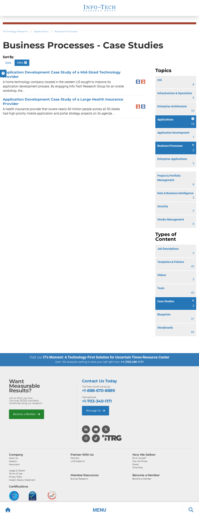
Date (8, 62)
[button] (99, 510)
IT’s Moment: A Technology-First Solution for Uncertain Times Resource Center (106, 357)
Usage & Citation (17, 470)
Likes (22, 63)
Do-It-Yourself (139, 457)
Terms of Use (15, 473)
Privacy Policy (15, 476)
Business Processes (66, 31)
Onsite (135, 464)
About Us (13, 457)
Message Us (95, 410)
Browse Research (79, 478)
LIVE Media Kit (78, 461)
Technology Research (15, 31)
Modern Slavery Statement (22, 479)
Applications (41, 31)
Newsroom (14, 464)
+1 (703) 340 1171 (132, 361)
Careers (13, 461)
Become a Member (26, 414)
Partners (75, 457)
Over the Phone (139, 461)
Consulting (137, 467)
